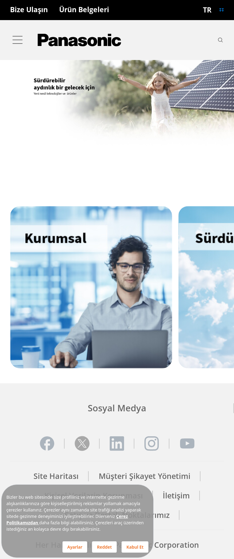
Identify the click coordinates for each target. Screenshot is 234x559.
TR (207, 10)
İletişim (176, 495)
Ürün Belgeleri (84, 9)
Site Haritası (56, 476)
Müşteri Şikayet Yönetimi (144, 476)
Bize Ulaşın (29, 9)
